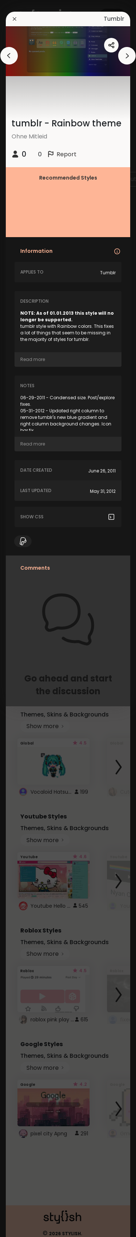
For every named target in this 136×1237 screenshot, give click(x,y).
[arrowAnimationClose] (9, 56)
